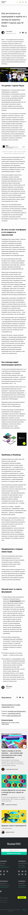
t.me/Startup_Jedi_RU (14, 713)
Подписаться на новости (14, 853)
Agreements (25, 910)
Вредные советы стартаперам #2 (13, 826)
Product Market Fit (15, 601)
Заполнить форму (3, 902)
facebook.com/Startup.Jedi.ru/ (17, 711)
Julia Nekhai (9, 31)
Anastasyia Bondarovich (12, 769)
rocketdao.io (3, 861)
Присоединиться (3, 883)
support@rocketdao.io (4, 867)
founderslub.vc (4, 881)
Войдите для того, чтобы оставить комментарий (10, 723)
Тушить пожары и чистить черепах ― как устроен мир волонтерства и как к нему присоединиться (12, 754)
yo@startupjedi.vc (22, 867)
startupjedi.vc (22, 861)
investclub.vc (21, 881)
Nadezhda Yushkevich (11, 804)
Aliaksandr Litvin (10, 832)
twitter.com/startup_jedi (13, 716)
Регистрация (2, 863)
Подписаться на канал (4, 885)
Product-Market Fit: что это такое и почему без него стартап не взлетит (13, 792)
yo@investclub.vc (21, 887)
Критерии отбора (3, 900)
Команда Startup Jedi (22, 863)
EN (20, 2)
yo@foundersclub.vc (4, 887)
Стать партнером (22, 885)
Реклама (21, 897)
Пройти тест (2, 865)
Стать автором (21, 865)
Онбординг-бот (21, 883)
